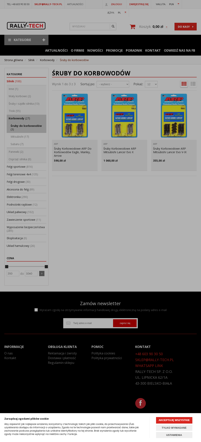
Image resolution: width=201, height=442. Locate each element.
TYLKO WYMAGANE (174, 427)
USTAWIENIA (174, 435)
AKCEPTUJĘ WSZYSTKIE (174, 420)
